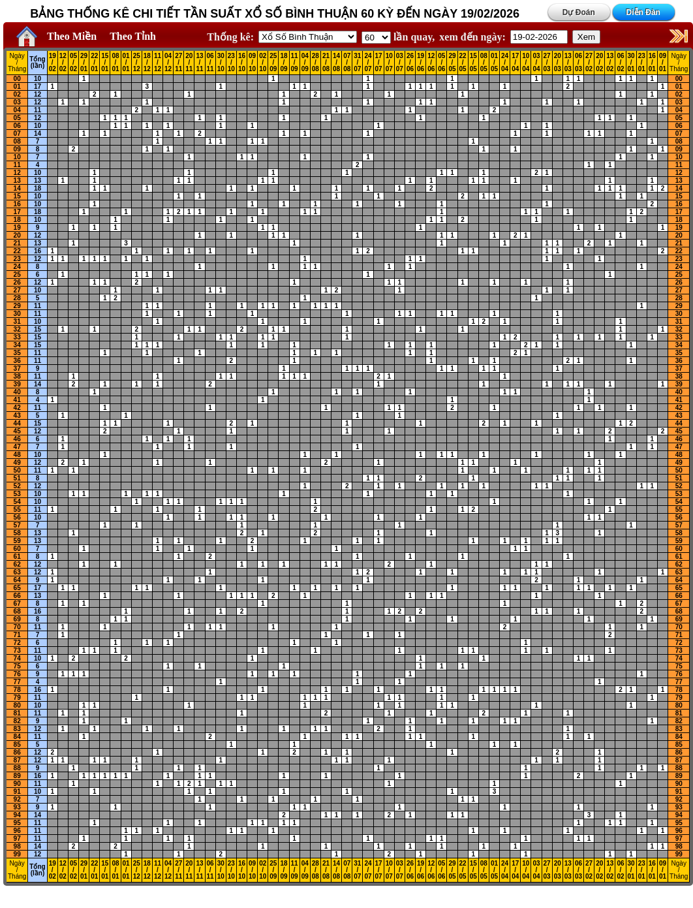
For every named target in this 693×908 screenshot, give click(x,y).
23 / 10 (231, 62)
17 (37, 86)
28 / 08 (315, 62)
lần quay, (398, 36)
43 (17, 415)
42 (17, 407)
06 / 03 (578, 62)
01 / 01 (126, 62)
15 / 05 (473, 62)
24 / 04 (504, 62)
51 (17, 478)
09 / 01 (662, 62)
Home (23, 36)
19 (17, 227)
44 (17, 423)
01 (17, 86)
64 (17, 580)
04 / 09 (305, 62)
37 (17, 368)
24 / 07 (367, 62)
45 (17, 431)
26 (17, 282)
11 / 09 (294, 62)
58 (17, 533)
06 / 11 (210, 62)
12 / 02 (63, 62)
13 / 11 (199, 62)
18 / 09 (283, 62)
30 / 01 (631, 62)
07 (17, 133)
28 (17, 298)
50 (17, 470)
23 (17, 258)
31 (17, 321)
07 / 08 (346, 62)
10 (37, 78)
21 (17, 243)
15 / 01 (104, 62)
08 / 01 (115, 62)
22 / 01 (94, 62)
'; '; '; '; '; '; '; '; (376, 37)
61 (17, 556)
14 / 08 (336, 62)
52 (17, 486)
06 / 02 (620, 62)
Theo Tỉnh (133, 36)
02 (17, 94)
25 (17, 274)
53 (17, 493)
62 (17, 564)
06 (17, 125)
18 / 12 (147, 62)
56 (17, 517)
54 (17, 501)
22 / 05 (463, 62)
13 (17, 180)
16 (17, 204)
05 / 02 (73, 62)
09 (17, 149)
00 (17, 78)
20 (17, 235)
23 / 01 (641, 62)
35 (17, 352)
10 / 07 (389, 62)
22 (17, 251)
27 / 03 (547, 62)
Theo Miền (72, 36)
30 (17, 313)
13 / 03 (568, 62)
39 (17, 384)
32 (17, 329)
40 (17, 392)
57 (17, 525)
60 (17, 548)
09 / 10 (252, 62)
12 (37, 94)
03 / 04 (536, 62)
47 (17, 446)
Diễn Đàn (643, 12)
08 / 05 (483, 62)
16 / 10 (241, 62)
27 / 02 (589, 62)
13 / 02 (609, 62)
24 (17, 266)
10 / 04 (525, 62)
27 (17, 290)
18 (37, 188)
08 (17, 141)
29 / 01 (83, 62)
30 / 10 (220, 62)
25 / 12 (136, 62)
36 (17, 360)
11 (37, 110)
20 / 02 (599, 62)
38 (17, 376)
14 (37, 133)
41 (17, 399)
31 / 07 (357, 62)
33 (17, 337)
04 (17, 110)
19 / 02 (52, 62)
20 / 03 (557, 62)
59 (17, 540)
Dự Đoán (578, 12)
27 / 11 (178, 62)
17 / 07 (378, 62)
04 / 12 (168, 62)
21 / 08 (326, 62)
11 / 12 (157, 62)
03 (17, 102)
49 (17, 462)
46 (17, 439)
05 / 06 (441, 62)
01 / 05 (494, 62)
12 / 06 (431, 62)
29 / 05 (451, 62)
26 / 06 (410, 62)
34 (17, 345)
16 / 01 (652, 62)
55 (17, 509)
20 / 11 (188, 62)
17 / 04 (515, 62)
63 (17, 572)
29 (17, 305)
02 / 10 (262, 62)
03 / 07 (399, 62)
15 (17, 196)
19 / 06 (420, 62)
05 (17, 117)
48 (17, 454)
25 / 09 (273, 62)
